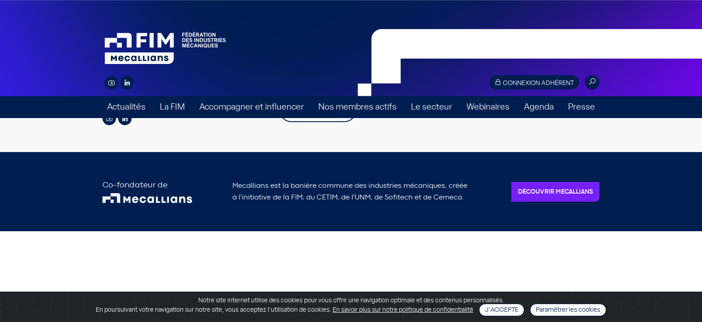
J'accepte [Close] (501, 310)
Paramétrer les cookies (568, 310)
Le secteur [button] (431, 107)
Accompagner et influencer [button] (251, 107)
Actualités (126, 107)
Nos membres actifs (357, 107)
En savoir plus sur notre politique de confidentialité (403, 310)
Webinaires (488, 107)
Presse (581, 107)
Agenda (539, 107)
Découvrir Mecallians (555, 192)
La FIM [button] (172, 107)
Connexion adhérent (534, 82)
